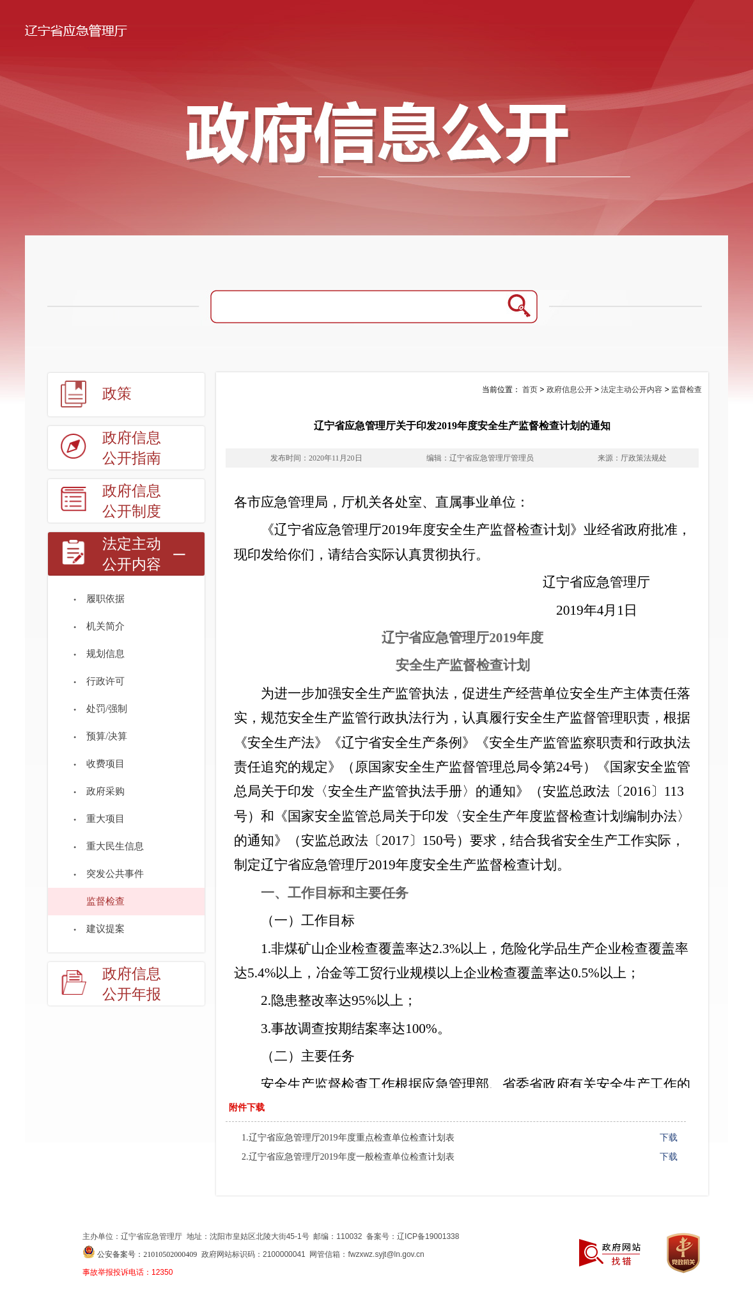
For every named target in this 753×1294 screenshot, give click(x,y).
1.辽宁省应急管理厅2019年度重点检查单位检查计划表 (348, 1137)
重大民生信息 (115, 846)
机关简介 (105, 626)
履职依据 (105, 599)
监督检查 (105, 901)
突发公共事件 (115, 874)
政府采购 (105, 791)
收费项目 (105, 764)
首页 (530, 389)
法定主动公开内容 (131, 554)
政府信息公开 (570, 389)
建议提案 (105, 929)
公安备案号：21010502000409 (147, 1254)
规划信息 (105, 654)
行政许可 (105, 681)
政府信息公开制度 (131, 501)
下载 (669, 1137)
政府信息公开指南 (131, 448)
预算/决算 (106, 736)
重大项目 (105, 819)
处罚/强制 (106, 709)
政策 (117, 394)
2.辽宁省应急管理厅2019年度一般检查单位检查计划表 (348, 1157)
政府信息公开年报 (131, 984)
